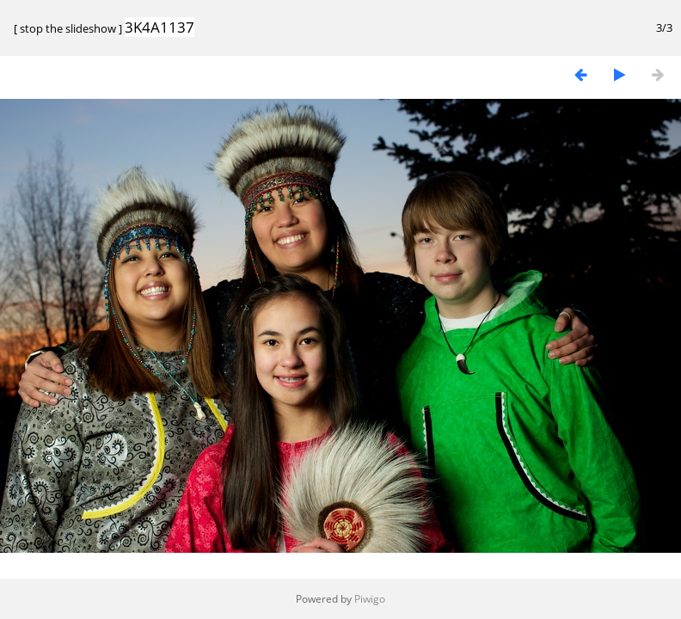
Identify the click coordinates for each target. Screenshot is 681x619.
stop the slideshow (68, 28)
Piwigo (369, 598)
